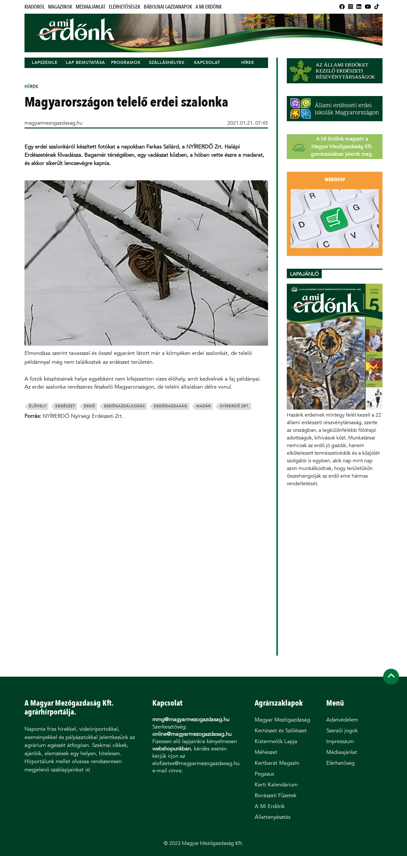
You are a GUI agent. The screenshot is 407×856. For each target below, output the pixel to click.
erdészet (65, 406)
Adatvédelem (342, 719)
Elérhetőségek (124, 6)
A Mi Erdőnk (209, 6)
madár (203, 406)
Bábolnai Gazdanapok (168, 6)
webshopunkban (171, 748)
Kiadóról (34, 6)
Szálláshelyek (166, 62)
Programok (126, 62)
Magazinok (60, 6)
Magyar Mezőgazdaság (282, 719)
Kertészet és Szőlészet (281, 730)
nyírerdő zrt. (234, 406)
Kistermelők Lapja (276, 741)
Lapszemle (45, 62)
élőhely (37, 406)
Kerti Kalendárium (276, 784)
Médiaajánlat (90, 6)
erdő (89, 406)
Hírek (247, 62)
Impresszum (340, 741)
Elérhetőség (340, 763)
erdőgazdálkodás (124, 406)
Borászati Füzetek (275, 795)
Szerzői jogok (342, 730)
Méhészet (266, 752)
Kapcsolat (207, 62)
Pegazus (264, 773)
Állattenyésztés (272, 817)
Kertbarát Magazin (277, 763)
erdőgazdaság (170, 406)
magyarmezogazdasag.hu (53, 123)
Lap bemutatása (85, 62)
